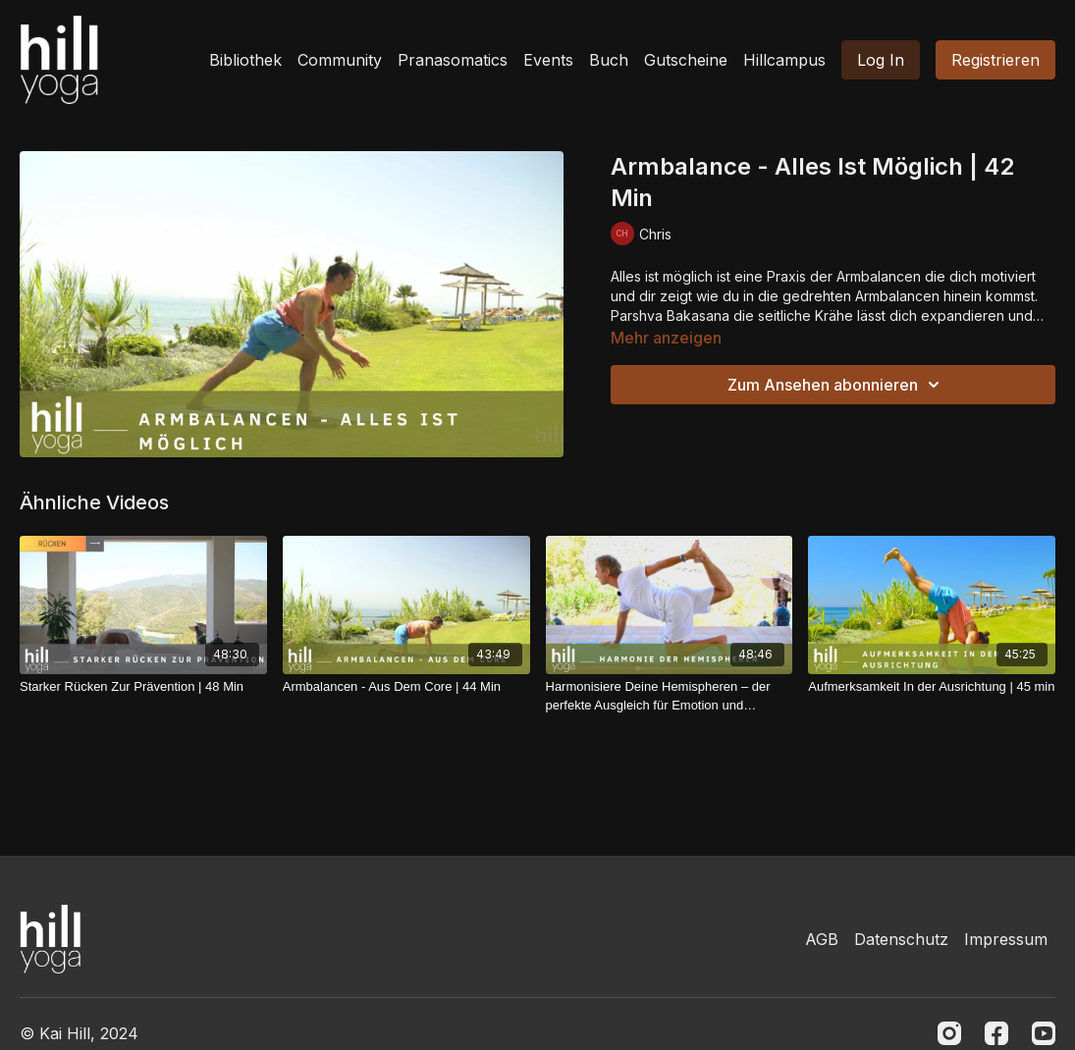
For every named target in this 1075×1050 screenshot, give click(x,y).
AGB (821, 939)
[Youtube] (1043, 1033)
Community (339, 60)
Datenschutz (901, 939)
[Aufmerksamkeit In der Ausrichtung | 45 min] (931, 687)
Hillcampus (784, 60)
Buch (608, 60)
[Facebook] (996, 1033)
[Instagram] (949, 1033)
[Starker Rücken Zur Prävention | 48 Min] (143, 687)
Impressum (1006, 939)
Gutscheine (685, 60)
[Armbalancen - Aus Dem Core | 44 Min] (406, 687)
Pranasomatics (453, 60)
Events (548, 60)
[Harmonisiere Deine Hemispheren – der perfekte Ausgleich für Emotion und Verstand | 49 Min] (669, 696)
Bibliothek (245, 60)
